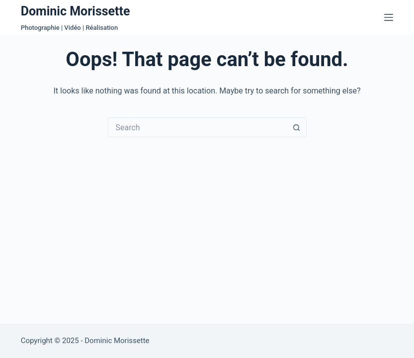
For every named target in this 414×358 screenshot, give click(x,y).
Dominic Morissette (75, 11)
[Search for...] (197, 127)
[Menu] (388, 17)
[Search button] (297, 127)
